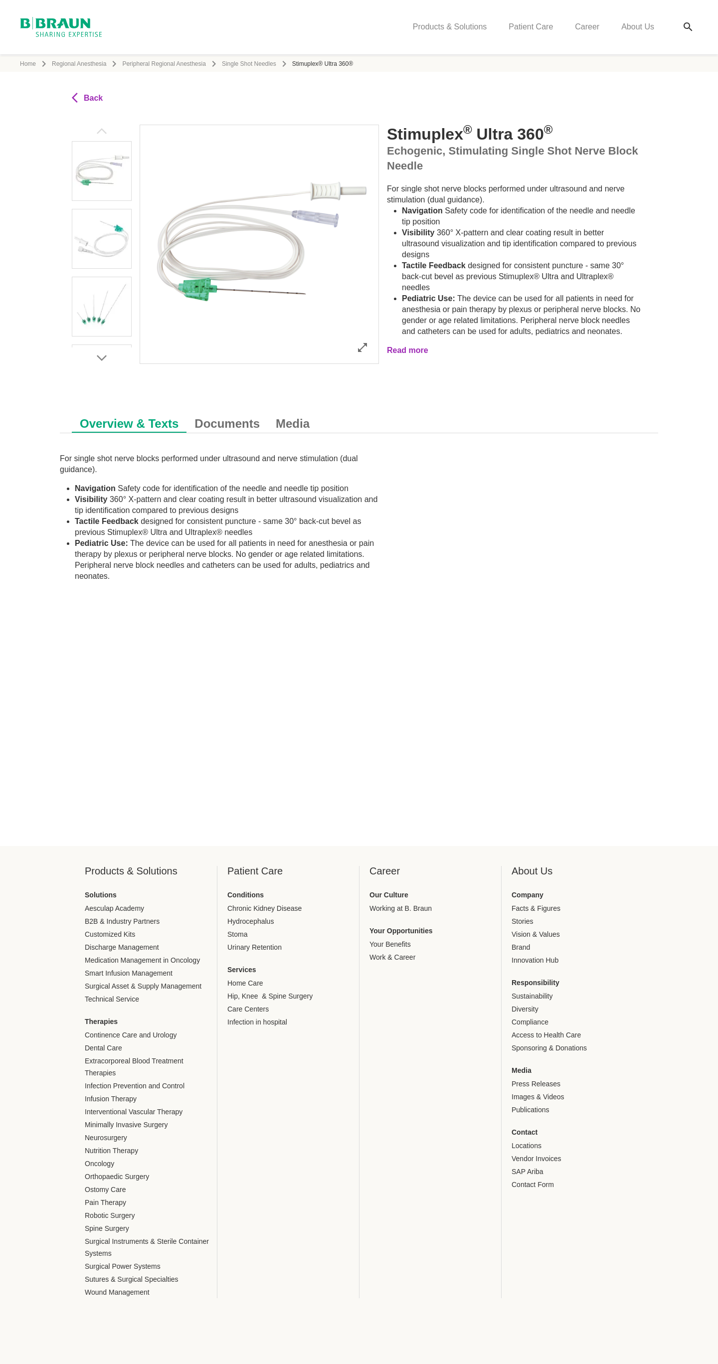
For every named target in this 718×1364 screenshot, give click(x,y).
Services (241, 970)
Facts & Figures (536, 908)
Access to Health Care (546, 1035)
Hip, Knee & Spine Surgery (270, 996)
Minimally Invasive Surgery (126, 1125)
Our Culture (388, 895)
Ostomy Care (105, 1190)
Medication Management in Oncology (142, 960)
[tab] (129, 422)
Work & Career (392, 957)
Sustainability (532, 996)
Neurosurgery (106, 1138)
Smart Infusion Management (129, 973)
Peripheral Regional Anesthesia (163, 63)
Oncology (99, 1164)
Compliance (530, 1022)
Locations (526, 1146)
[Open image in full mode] (362, 347)
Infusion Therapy (111, 1099)
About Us (637, 27)
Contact (525, 1132)
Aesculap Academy (114, 908)
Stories (523, 921)
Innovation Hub (535, 960)
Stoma (237, 934)
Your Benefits (390, 944)
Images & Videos (538, 1097)
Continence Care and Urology (131, 1035)
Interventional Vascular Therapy (133, 1112)
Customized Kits (110, 934)
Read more (407, 350)
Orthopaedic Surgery (117, 1177)
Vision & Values (536, 934)
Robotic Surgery (110, 1215)
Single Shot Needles (249, 63)
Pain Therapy (105, 1202)
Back (87, 98)
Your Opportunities (401, 931)
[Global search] (688, 28)
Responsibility (535, 983)
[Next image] (102, 357)
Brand (521, 947)
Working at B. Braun (400, 908)
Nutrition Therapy (111, 1151)
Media (522, 1070)
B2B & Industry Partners (122, 921)
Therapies (101, 1021)
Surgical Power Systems (123, 1266)
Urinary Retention (254, 947)
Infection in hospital (257, 1022)
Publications (530, 1110)
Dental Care (103, 1048)
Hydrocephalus (250, 921)
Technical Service (112, 999)
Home (28, 63)
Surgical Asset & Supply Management (143, 986)
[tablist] (359, 418)
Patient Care (531, 27)
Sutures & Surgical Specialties (132, 1279)
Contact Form (533, 1185)
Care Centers (248, 1009)
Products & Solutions (450, 27)
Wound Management (117, 1292)
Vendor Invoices (536, 1159)
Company (527, 895)
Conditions (245, 895)
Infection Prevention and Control (134, 1086)
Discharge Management (122, 947)
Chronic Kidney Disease (264, 908)
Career (587, 27)
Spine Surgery (107, 1228)
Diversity (525, 1009)
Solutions (101, 895)
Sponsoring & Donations (549, 1048)
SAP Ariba (527, 1172)
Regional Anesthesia (79, 63)
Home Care (245, 983)
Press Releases (536, 1084)
